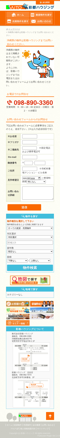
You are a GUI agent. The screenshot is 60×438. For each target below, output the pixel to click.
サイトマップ (43, 429)
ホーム (9, 425)
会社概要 (36, 425)
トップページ (14, 29)
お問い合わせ (48, 425)
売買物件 (27, 425)
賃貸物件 (18, 425)
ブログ (13, 429)
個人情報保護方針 (28, 429)
